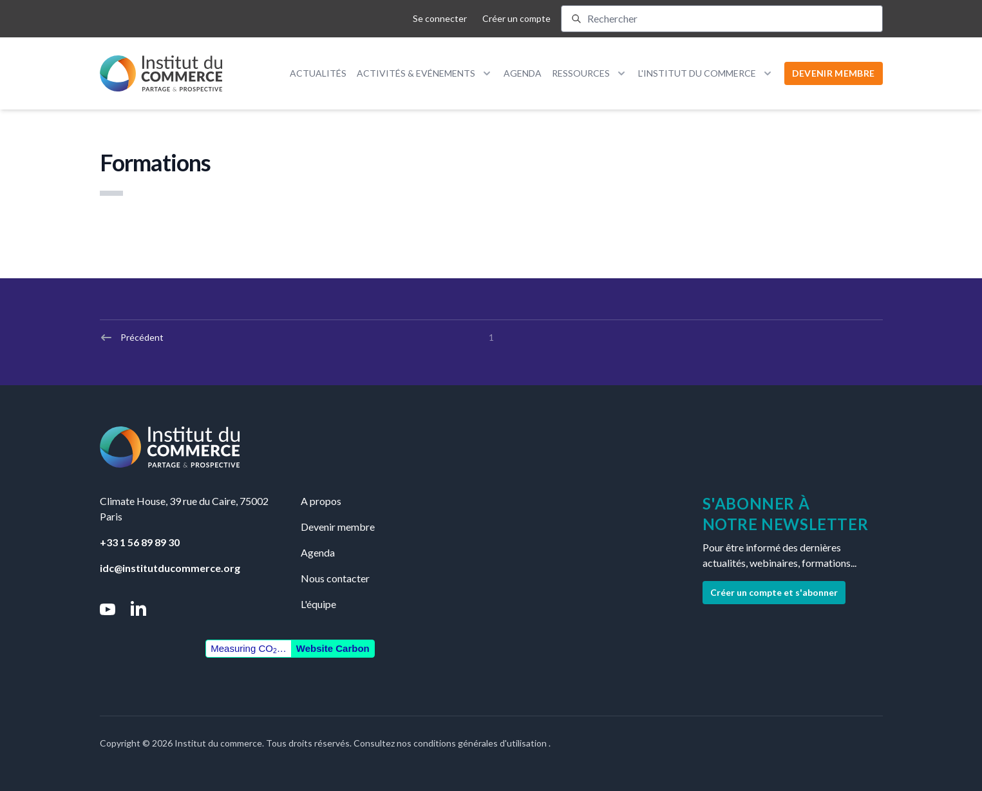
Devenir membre (338, 526)
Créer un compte (516, 18)
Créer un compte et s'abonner (774, 592)
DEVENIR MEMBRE (833, 73)
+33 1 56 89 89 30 (140, 542)
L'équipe (318, 604)
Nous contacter (335, 578)
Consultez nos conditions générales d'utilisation (451, 743)
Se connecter (440, 18)
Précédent (132, 337)
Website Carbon (333, 648)
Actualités (318, 73)
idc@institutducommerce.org (170, 568)
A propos (321, 501)
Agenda (523, 73)
